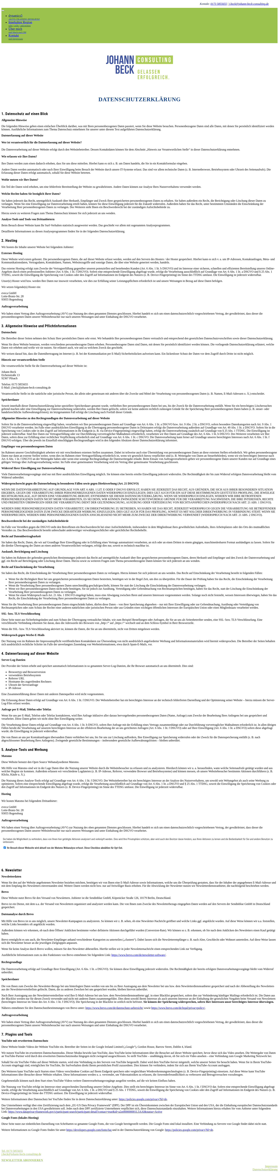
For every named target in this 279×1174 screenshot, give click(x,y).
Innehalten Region (24, 24)
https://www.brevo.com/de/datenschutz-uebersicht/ (114, 1007)
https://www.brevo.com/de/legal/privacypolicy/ (178, 1007)
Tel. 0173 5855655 (12, 1150)
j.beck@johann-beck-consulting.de (249, 3)
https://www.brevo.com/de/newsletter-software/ (139, 954)
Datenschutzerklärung (265, 1169)
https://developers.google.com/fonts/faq (89, 1129)
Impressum (271, 1166)
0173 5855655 (218, 3)
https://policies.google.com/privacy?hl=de (143, 1099)
